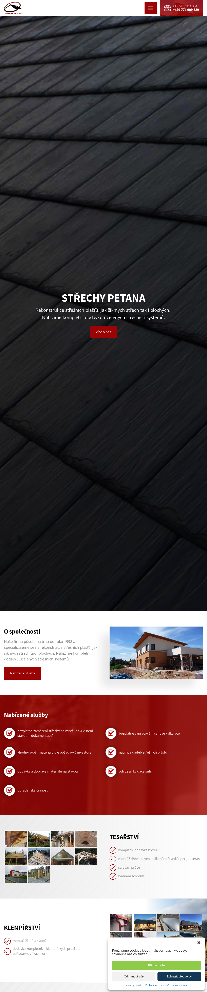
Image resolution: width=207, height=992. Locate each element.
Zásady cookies (134, 985)
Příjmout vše (156, 965)
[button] (199, 943)
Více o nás (103, 332)
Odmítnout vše (134, 976)
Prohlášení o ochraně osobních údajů (166, 985)
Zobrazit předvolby (179, 976)
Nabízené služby (22, 673)
